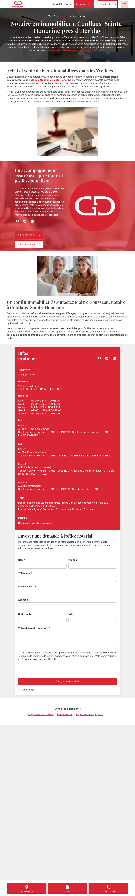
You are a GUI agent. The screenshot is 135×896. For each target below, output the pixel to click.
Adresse (23, 599)
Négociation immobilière (41, 714)
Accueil (65, 16)
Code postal (25, 614)
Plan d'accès (27, 892)
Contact (67, 892)
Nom (21, 559)
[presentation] (40, 675)
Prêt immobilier (64, 714)
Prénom (73, 559)
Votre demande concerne (34, 628)
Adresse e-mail (28, 586)
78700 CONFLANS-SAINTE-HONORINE (40, 387)
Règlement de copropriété (89, 714)
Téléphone (25, 573)
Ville (70, 614)
